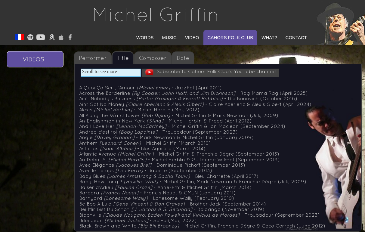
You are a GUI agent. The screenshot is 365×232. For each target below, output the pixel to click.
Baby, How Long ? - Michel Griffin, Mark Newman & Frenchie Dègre (192, 181)
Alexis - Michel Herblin (139, 109)
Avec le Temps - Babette (145, 170)
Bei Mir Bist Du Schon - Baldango (171, 209)
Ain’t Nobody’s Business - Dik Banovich (188, 98)
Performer (93, 58)
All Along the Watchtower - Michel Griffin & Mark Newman (178, 115)
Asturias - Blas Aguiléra (142, 148)
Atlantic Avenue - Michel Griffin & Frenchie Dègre (179, 153)
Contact (296, 37)
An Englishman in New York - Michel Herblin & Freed (165, 120)
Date (183, 58)
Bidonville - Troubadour (199, 215)
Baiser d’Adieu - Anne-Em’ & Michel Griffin (165, 187)
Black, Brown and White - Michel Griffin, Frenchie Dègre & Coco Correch (202, 225)
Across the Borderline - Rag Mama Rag (193, 93)
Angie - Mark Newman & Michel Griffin (166, 137)
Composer (152, 58)
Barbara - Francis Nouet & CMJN (157, 192)
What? (269, 37)
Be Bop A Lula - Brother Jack (172, 203)
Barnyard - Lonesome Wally (156, 198)
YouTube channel (254, 71)
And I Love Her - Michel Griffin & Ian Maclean (182, 126)
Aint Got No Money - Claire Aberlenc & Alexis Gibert (195, 104)
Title (123, 58)
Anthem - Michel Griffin (145, 143)
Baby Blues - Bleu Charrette (168, 176)
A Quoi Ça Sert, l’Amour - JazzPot (150, 87)
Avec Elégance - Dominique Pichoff (162, 165)
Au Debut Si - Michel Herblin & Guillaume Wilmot (179, 159)
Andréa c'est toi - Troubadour (158, 132)
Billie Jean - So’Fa (138, 220)
